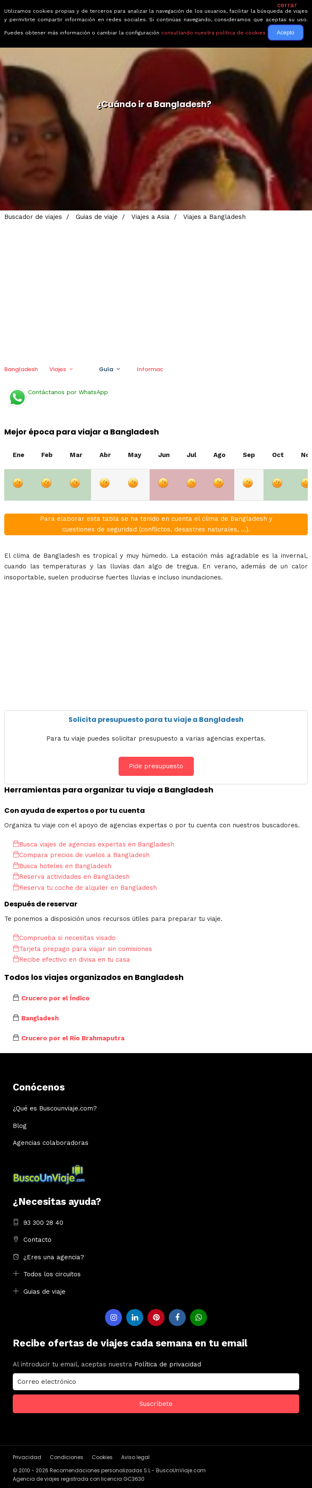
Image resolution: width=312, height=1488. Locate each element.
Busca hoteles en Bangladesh (62, 866)
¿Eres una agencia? (53, 1257)
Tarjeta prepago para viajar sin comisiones (82, 949)
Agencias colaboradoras (50, 1143)
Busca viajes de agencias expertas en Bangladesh (93, 844)
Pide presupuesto (156, 766)
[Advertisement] (156, 286)
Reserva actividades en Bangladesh (71, 876)
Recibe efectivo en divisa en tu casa (71, 959)
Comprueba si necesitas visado (64, 938)
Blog (20, 1126)
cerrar (287, 5)
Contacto (37, 1240)
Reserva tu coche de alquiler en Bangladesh (85, 888)
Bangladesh (21, 369)
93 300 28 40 (43, 1223)
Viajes (57, 369)
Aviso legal (135, 1457)
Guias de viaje (44, 1291)
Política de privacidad (167, 1364)
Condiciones (66, 1457)
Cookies (102, 1457)
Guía (106, 369)
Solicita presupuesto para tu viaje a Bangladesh (156, 719)
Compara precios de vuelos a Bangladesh (81, 855)
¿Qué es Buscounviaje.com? (55, 1108)
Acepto (286, 32)
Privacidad (27, 1457)
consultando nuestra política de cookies (213, 33)
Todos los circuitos (52, 1274)
